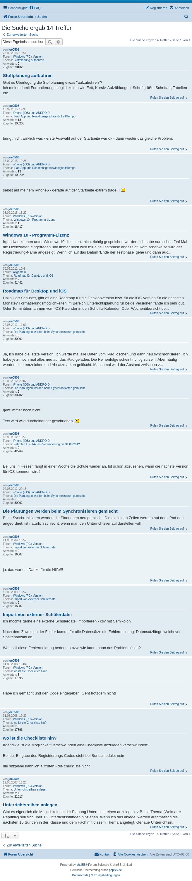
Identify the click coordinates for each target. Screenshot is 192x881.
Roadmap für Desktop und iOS (34, 275)
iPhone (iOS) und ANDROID (31, 112)
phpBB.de (115, 870)
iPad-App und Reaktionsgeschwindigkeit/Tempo (45, 116)
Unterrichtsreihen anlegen (30, 789)
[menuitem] (35, 7)
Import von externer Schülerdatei (35, 547)
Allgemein (19, 272)
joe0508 (13, 49)
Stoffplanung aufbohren (29, 60)
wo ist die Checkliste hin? (30, 671)
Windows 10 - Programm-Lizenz (34, 219)
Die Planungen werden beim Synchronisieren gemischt (49, 331)
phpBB (80, 864)
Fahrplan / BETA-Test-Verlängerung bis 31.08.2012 (47, 444)
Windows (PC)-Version (27, 56)
